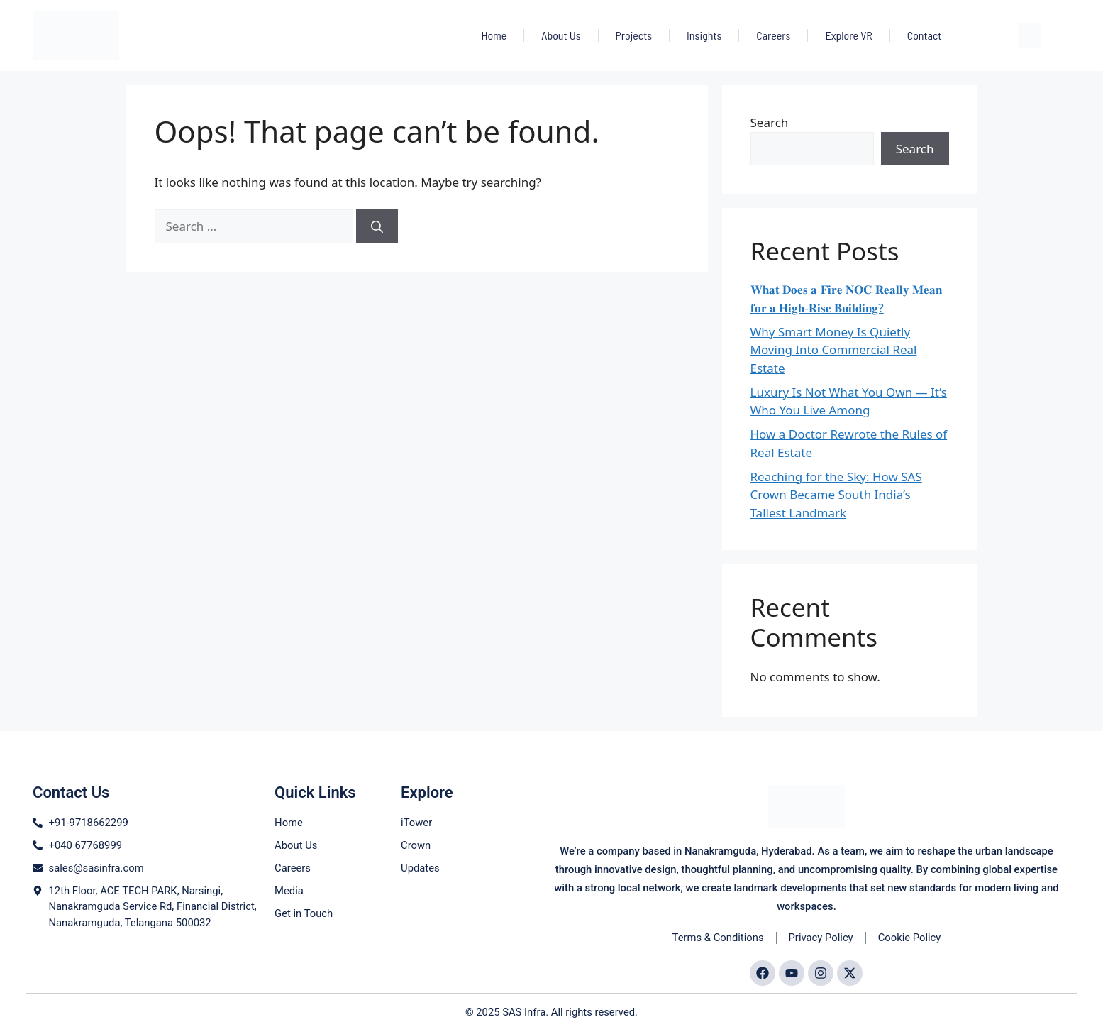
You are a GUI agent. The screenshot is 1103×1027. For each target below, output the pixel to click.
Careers (773, 35)
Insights (704, 35)
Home (493, 35)
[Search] (377, 226)
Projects (634, 35)
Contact (924, 35)
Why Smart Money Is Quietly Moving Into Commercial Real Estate (833, 350)
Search (769, 122)
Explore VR (848, 35)
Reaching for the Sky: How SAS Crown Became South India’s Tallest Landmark (836, 494)
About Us (560, 35)
